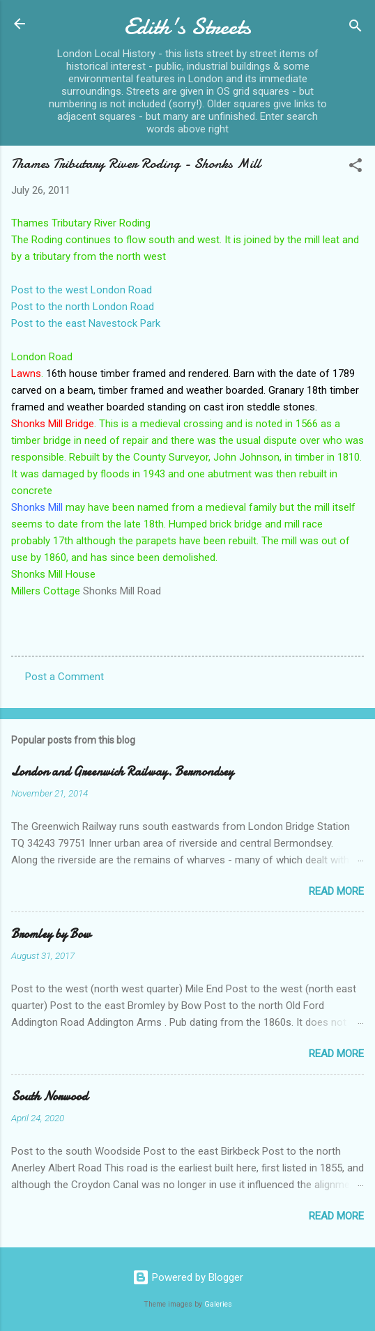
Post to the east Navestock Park (85, 323)
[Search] (355, 28)
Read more (336, 891)
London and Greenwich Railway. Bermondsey (122, 771)
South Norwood (49, 1096)
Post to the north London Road (82, 306)
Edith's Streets (187, 27)
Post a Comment (64, 676)
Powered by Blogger (187, 1277)
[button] (355, 167)
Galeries (218, 1304)
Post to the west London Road (81, 290)
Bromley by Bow (51, 934)
